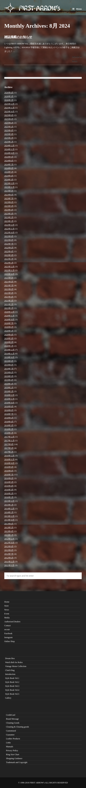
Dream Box (10, 658)
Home (6, 602)
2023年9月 (9, 191)
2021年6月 (9, 289)
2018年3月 (9, 425)
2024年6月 (9, 168)
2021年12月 (9, 266)
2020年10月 (9, 319)
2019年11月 (9, 353)
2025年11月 (9, 108)
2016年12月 (9, 456)
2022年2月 (9, 259)
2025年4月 (9, 130)
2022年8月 (9, 240)
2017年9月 (9, 444)
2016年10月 (9, 463)
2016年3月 (9, 490)
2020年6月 (9, 327)
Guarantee (10, 735)
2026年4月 (9, 92)
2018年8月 (9, 410)
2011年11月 (9, 565)
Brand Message (12, 719)
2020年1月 (9, 346)
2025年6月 (9, 123)
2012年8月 (9, 550)
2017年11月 (9, 440)
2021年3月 (9, 300)
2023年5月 (9, 206)
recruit (7, 629)
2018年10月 (9, 403)
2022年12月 (9, 225)
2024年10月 (9, 153)
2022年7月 (9, 244)
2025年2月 (9, 138)
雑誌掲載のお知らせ (18, 37)
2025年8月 (9, 119)
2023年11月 (9, 187)
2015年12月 (9, 501)
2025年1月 (9, 142)
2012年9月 (9, 546)
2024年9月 (9, 157)
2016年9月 (9, 467)
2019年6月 (9, 372)
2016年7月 (9, 474)
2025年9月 (9, 115)
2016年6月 (9, 478)
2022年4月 (9, 251)
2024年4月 (9, 176)
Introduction (10, 674)
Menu (77, 9)
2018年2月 (9, 429)
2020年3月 (9, 338)
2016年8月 (9, 471)
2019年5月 (9, 376)
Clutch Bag (9, 670)
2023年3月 (9, 213)
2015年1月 (9, 505)
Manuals (9, 746)
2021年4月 (9, 297)
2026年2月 (9, 100)
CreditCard (10, 715)
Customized (11, 731)
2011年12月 (9, 561)
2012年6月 (9, 558)
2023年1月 (9, 221)
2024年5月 (9, 172)
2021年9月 (9, 278)
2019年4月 (9, 380)
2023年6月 (9, 202)
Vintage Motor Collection (15, 666)
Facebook (8, 633)
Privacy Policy (12, 750)
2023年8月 (9, 195)
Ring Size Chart (12, 754)
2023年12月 (9, 183)
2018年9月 (9, 406)
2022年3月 (9, 255)
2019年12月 (9, 350)
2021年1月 (9, 308)
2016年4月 (9, 486)
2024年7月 (9, 164)
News (6, 610)
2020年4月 (9, 334)
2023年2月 (9, 217)
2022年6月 (9, 248)
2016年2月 (9, 493)
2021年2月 (9, 304)
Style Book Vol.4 (12, 690)
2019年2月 (9, 387)
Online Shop (9, 641)
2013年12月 (9, 516)
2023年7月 (9, 198)
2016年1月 (9, 497)
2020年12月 (9, 312)
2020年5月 (9, 331)
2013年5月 (9, 527)
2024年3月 (9, 179)
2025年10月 (9, 111)
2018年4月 (9, 421)
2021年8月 (9, 282)
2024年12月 (9, 145)
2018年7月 (9, 414)
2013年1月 (9, 535)
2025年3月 (9, 134)
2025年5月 (9, 126)
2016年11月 (9, 459)
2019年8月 (9, 365)
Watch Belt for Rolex (14, 662)
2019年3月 (9, 384)
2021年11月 (9, 270)
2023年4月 (9, 210)
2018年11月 (9, 399)
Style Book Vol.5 (12, 694)
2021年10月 (9, 274)
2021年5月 (9, 293)
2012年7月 (9, 554)
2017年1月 (9, 452)
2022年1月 (9, 263)
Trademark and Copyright (16, 762)
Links (8, 742)
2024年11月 (9, 149)
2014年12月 (9, 508)
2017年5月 (9, 448)
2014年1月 (9, 512)
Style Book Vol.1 (12, 678)
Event (6, 613)
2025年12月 (9, 104)
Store (6, 606)
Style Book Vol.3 (12, 686)
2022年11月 (9, 229)
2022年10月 (9, 232)
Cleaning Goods (12, 723)
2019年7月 (9, 369)
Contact (7, 625)
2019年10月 (9, 357)
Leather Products (13, 738)
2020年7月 (9, 323)
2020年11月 (9, 316)
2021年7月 (9, 285)
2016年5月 (9, 482)
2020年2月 (9, 342)
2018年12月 (9, 395)
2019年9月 (9, 361)
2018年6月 (9, 418)
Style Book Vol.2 (12, 682)
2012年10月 (9, 542)
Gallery (8, 698)
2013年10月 (9, 520)
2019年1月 (9, 391)
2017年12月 (9, 437)
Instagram (8, 637)
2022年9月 (9, 236)
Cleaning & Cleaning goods (17, 727)
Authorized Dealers (12, 621)
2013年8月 (9, 524)
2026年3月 (9, 96)
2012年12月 (9, 539)
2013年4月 (9, 531)
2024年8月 (9, 161)
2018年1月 (9, 433)
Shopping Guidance (14, 758)
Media (74, 61)
